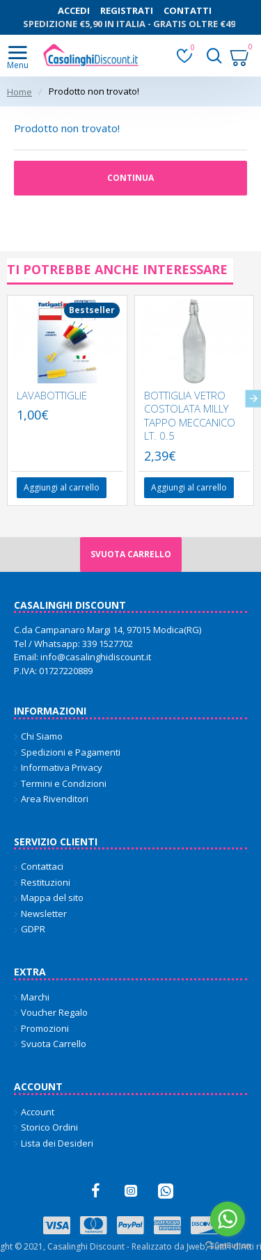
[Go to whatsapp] (227, 1219)
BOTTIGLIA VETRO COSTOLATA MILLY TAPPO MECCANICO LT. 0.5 (189, 416)
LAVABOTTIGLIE (52, 395)
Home (19, 92)
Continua (130, 178)
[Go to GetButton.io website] (227, 1245)
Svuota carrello (130, 554)
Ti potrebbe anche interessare (117, 269)
